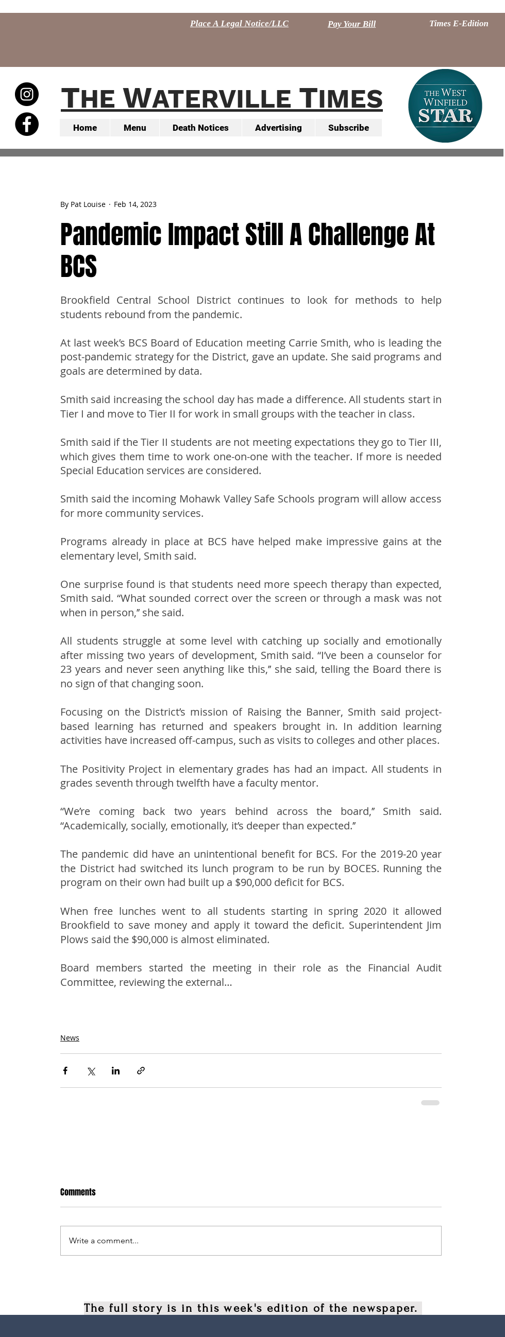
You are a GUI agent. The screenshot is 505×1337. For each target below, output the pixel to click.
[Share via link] (141, 1070)
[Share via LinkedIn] (116, 1070)
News (69, 1038)
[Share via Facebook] (65, 1070)
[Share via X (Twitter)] (90, 1070)
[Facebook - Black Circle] (27, 124)
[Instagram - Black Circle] (27, 94)
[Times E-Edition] (458, 23)
